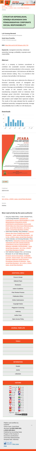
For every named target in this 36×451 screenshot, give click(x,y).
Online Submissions (18, 300)
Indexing (18, 311)
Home (3, 6)
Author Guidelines (18, 288)
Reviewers (18, 285)
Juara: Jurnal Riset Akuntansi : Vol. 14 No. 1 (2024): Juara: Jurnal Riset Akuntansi (19, 263)
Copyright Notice (18, 304)
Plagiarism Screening (18, 307)
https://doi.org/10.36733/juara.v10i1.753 (16, 45)
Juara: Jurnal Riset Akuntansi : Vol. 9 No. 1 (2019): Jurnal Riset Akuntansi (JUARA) (19, 248)
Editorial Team (18, 281)
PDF (5, 181)
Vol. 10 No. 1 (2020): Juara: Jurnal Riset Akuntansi (15, 8)
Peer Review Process (18, 292)
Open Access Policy (18, 319)
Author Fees (18, 315)
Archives (9, 6)
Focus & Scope (18, 277)
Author (18, 370)
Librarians (18, 374)
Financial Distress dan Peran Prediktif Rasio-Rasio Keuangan (20, 233)
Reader (18, 366)
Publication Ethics (18, 296)
